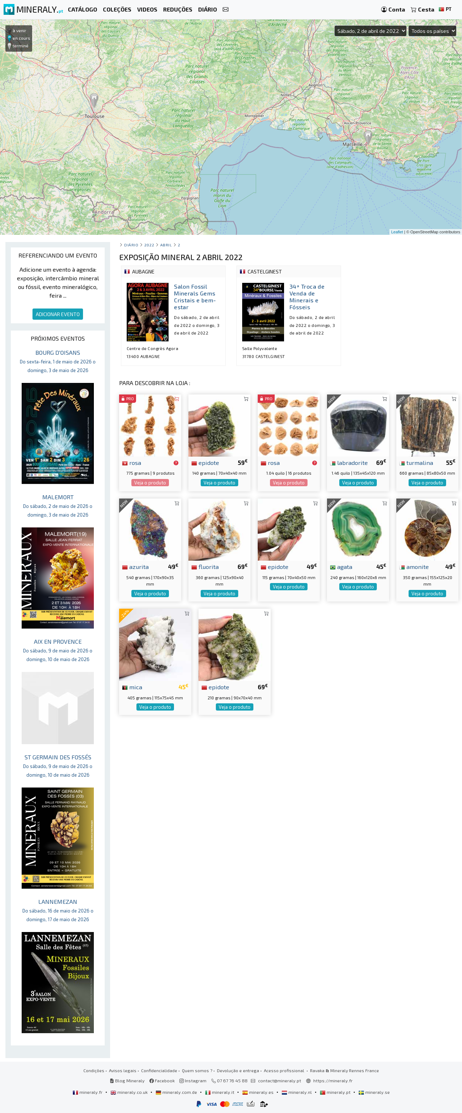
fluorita (205, 566)
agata (341, 566)
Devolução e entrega (238, 1070)
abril (166, 244)
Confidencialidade (159, 1070)
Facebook (162, 1080)
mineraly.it (220, 1092)
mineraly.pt (336, 1092)
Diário (131, 244)
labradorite (349, 462)
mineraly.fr (88, 1092)
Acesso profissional (284, 1070)
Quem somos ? (197, 1070)
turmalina (416, 462)
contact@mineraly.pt (279, 1080)
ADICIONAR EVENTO (58, 314)
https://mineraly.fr (333, 1080)
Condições (93, 1070)
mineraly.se (374, 1092)
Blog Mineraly (127, 1080)
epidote (205, 462)
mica (132, 686)
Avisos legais (122, 1070)
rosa (131, 462)
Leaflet (397, 232)
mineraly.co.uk (129, 1092)
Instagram (192, 1080)
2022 (149, 244)
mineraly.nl (297, 1092)
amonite (414, 566)
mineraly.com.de (177, 1092)
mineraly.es (258, 1092)
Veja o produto (150, 483)
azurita (135, 566)
